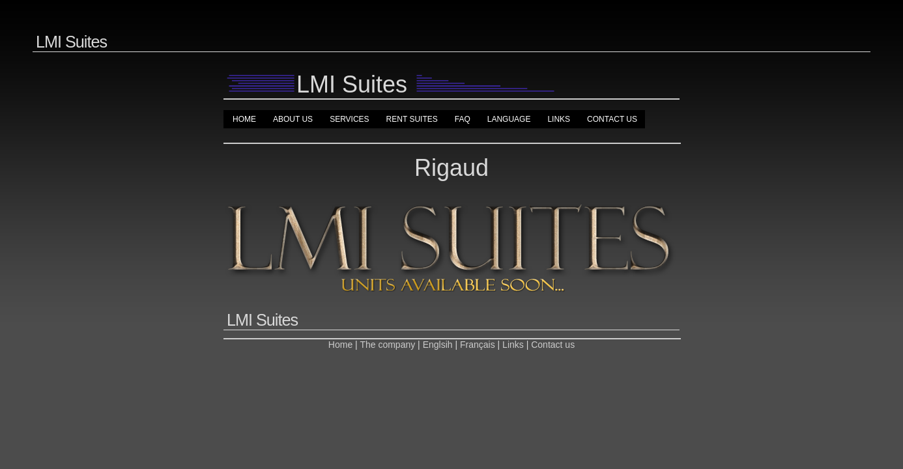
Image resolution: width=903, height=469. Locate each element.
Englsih (438, 344)
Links (558, 119)
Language (509, 119)
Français (477, 344)
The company (389, 344)
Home (244, 119)
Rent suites (412, 119)
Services (349, 119)
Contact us (612, 119)
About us (293, 119)
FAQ (462, 119)
